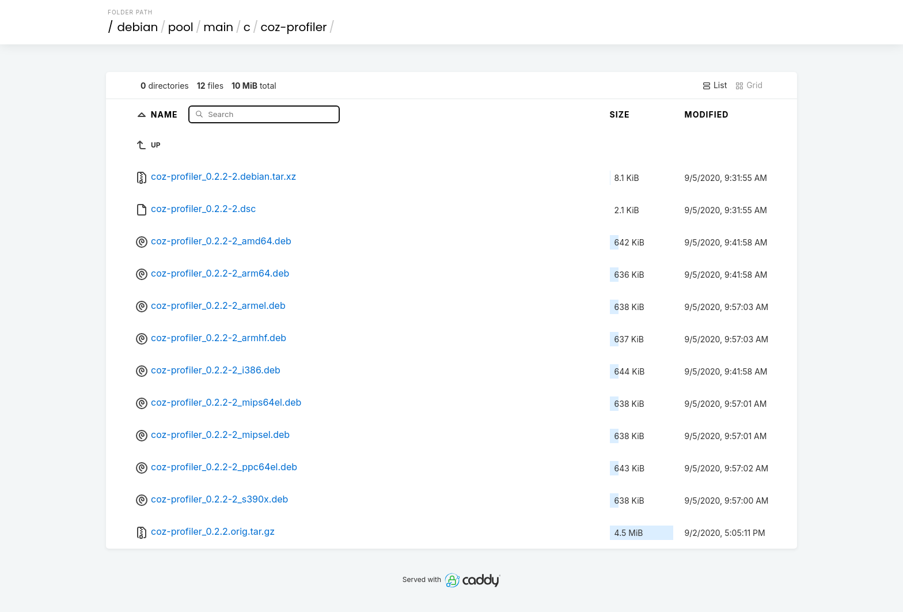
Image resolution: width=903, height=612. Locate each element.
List (714, 85)
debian (137, 27)
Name (165, 114)
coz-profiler (293, 27)
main (218, 27)
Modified (707, 114)
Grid (748, 85)
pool (180, 27)
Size (620, 114)
